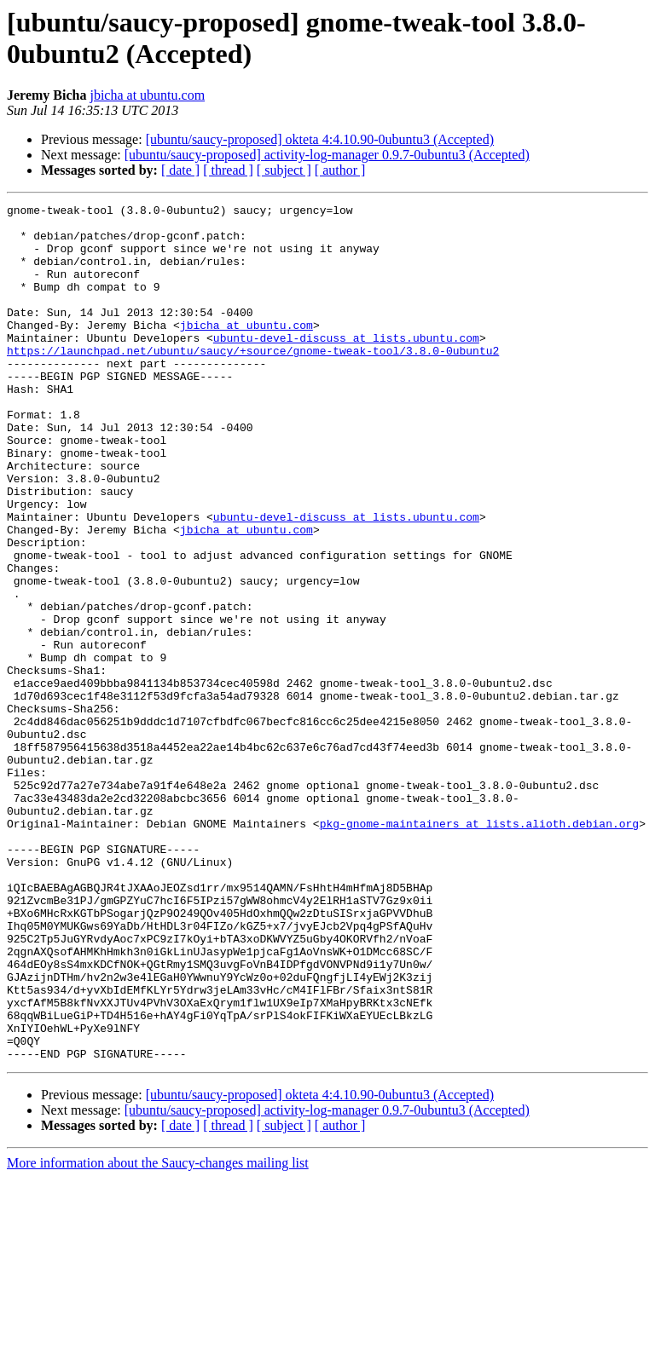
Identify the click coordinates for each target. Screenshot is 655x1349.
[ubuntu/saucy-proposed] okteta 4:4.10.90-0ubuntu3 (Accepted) (320, 139)
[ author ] (340, 170)
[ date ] (180, 170)
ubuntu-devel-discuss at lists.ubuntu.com (346, 365)
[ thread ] (228, 170)
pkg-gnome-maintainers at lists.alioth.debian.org (479, 948)
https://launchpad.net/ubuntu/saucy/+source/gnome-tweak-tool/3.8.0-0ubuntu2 (253, 381)
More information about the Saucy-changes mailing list (158, 1334)
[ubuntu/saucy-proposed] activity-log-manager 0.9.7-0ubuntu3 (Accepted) (327, 154)
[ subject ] (284, 170)
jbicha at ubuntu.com (147, 95)
